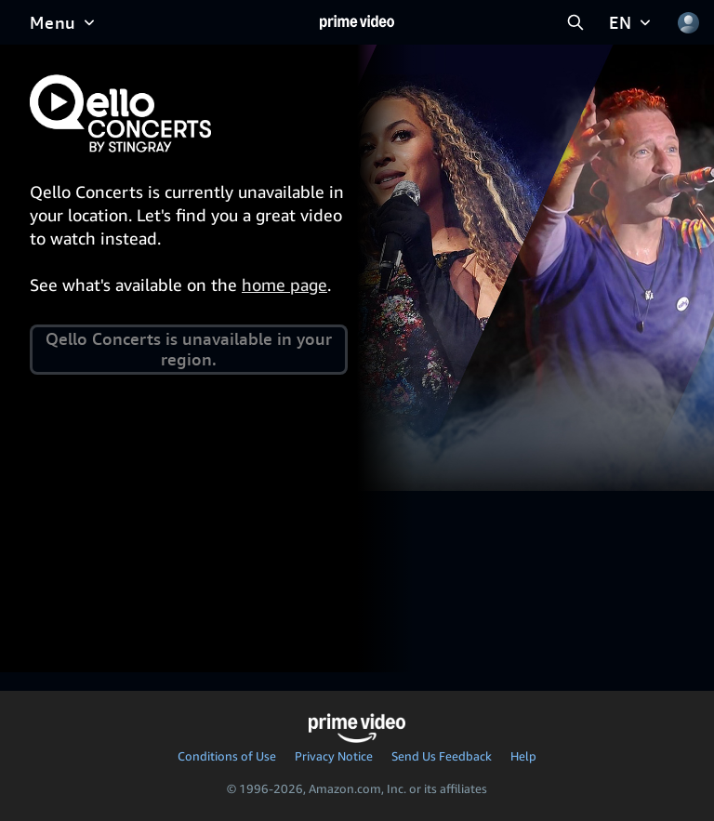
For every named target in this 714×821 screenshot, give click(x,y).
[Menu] (64, 22)
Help (523, 755)
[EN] (631, 22)
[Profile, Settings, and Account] (688, 22)
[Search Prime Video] (575, 22)
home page (284, 284)
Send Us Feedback (441, 755)
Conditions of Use (227, 755)
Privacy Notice (334, 755)
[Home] (357, 22)
